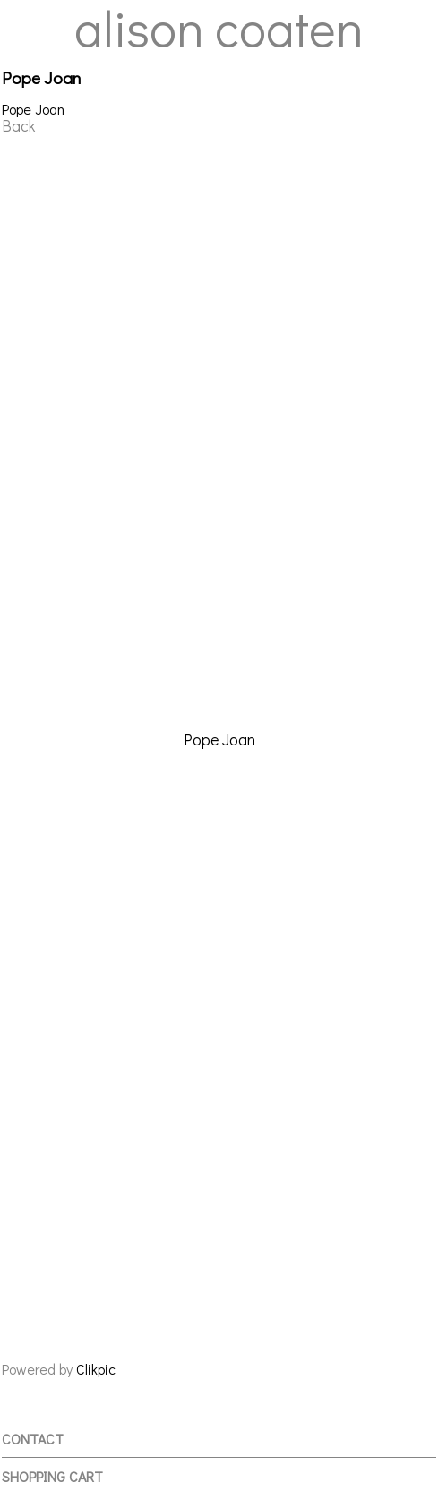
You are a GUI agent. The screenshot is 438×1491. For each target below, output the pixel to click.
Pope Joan (219, 739)
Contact (33, 1438)
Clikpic (96, 1368)
